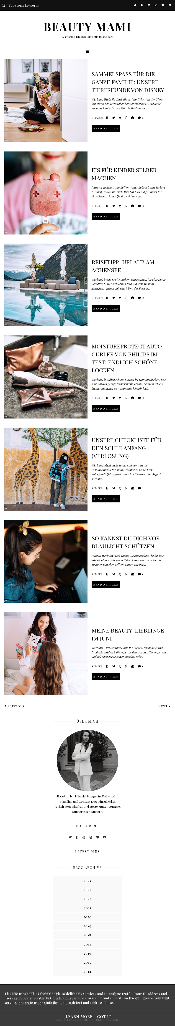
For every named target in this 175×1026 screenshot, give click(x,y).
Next (164, 706)
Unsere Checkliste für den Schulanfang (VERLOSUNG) (127, 447)
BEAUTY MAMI (87, 26)
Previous (14, 706)
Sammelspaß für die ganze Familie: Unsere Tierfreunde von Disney (128, 81)
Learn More (79, 1016)
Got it (104, 1016)
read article (105, 128)
